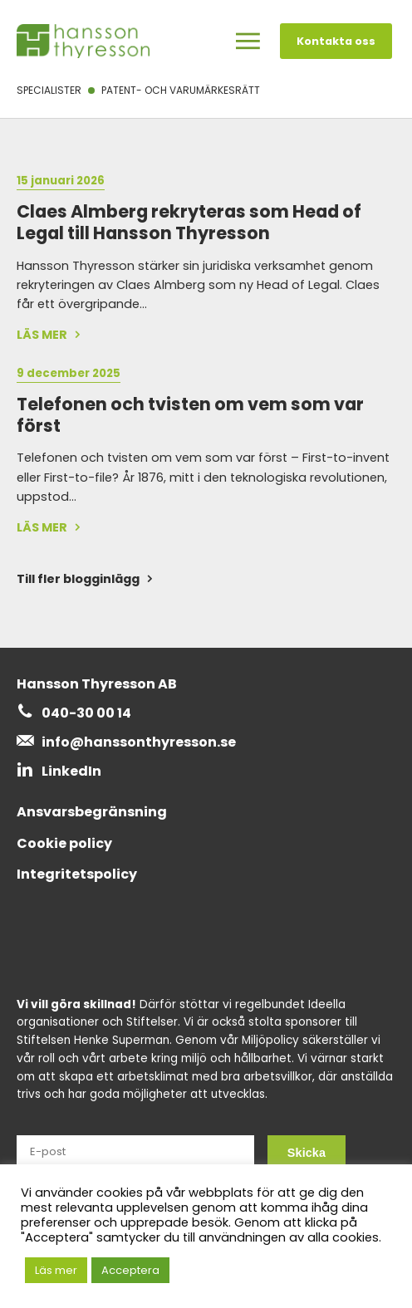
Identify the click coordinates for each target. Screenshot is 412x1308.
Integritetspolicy (77, 874)
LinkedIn (71, 771)
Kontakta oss (336, 41)
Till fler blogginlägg (78, 579)
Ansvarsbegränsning (92, 811)
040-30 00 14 (86, 713)
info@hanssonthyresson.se (139, 742)
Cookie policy (64, 843)
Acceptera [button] (130, 1270)
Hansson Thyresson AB (97, 683)
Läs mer (56, 1270)
